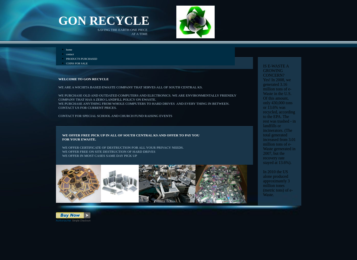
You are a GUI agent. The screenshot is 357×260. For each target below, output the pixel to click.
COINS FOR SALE (77, 63)
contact (70, 54)
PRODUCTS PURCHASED (81, 58)
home (69, 49)
